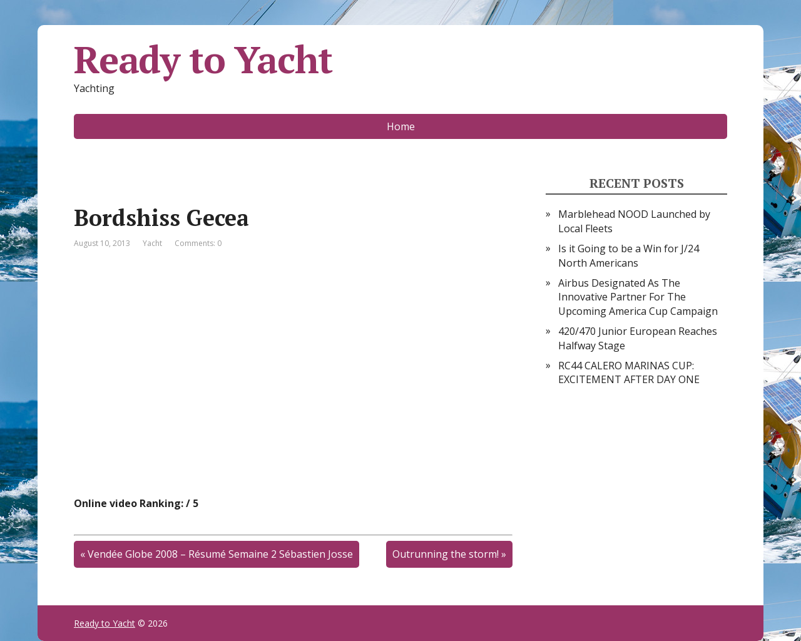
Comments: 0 (198, 243)
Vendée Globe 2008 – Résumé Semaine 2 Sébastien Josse (220, 554)
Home (401, 126)
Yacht (152, 243)
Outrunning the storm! (445, 554)
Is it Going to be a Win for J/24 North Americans (628, 255)
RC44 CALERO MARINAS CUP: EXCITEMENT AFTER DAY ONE (629, 372)
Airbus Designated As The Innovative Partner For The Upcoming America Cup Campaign (638, 297)
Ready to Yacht (203, 59)
